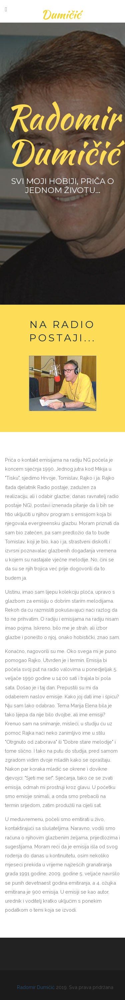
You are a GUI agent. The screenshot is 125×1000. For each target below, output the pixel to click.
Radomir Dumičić (36, 987)
